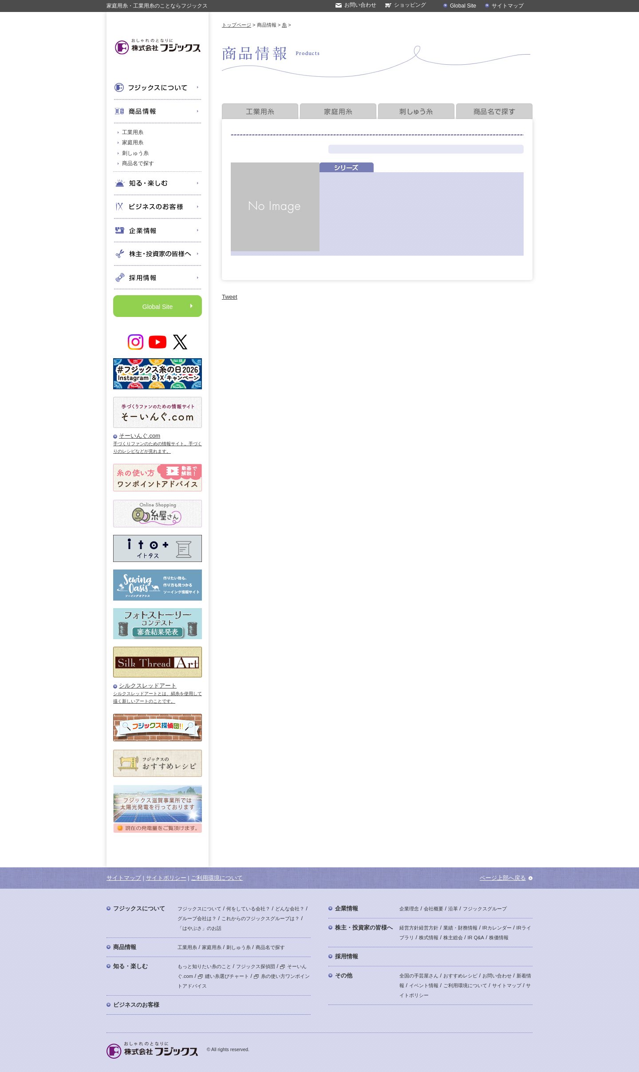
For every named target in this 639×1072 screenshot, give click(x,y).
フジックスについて (139, 908)
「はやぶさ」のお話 (199, 928)
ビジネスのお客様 (136, 1004)
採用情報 (346, 956)
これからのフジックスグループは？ (260, 918)
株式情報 (428, 937)
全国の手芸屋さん (418, 975)
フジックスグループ (485, 908)
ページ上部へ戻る (503, 877)
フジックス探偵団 (255, 966)
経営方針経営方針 (418, 927)
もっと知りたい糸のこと (204, 966)
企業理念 (409, 908)
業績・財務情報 (460, 927)
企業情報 (346, 908)
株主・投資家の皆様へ (364, 927)
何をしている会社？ (248, 908)
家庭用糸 (132, 142)
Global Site (463, 6)
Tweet (229, 296)
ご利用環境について (217, 877)
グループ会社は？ (197, 918)
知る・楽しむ (130, 966)
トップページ (236, 25)
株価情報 (499, 937)
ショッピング (410, 5)
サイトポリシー (166, 877)
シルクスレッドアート (148, 685)
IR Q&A (476, 937)
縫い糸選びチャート (223, 976)
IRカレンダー (497, 927)
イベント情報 (423, 985)
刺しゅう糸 (135, 153)
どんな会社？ (289, 908)
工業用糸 (132, 132)
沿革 (453, 908)
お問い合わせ (360, 5)
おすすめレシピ (460, 975)
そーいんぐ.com (139, 435)
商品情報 (124, 947)
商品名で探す (138, 163)
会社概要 (433, 908)
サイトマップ (508, 6)
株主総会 (453, 937)
